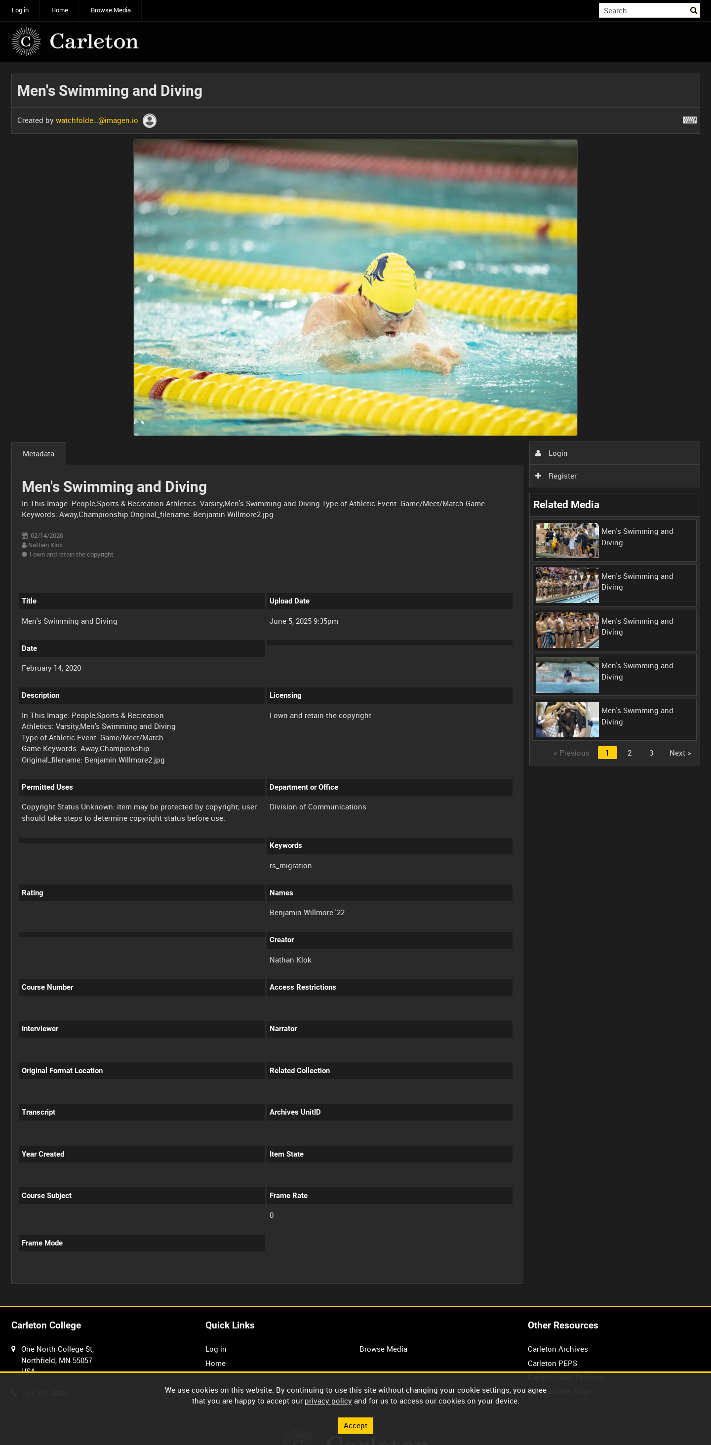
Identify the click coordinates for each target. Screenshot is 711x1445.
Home (59, 10)
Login (551, 453)
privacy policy (328, 1400)
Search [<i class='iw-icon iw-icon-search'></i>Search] (694, 9)
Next (680, 753)
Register (556, 476)
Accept (355, 1425)
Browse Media (111, 10)
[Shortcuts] (690, 118)
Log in (20, 10)
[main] (355, 684)
